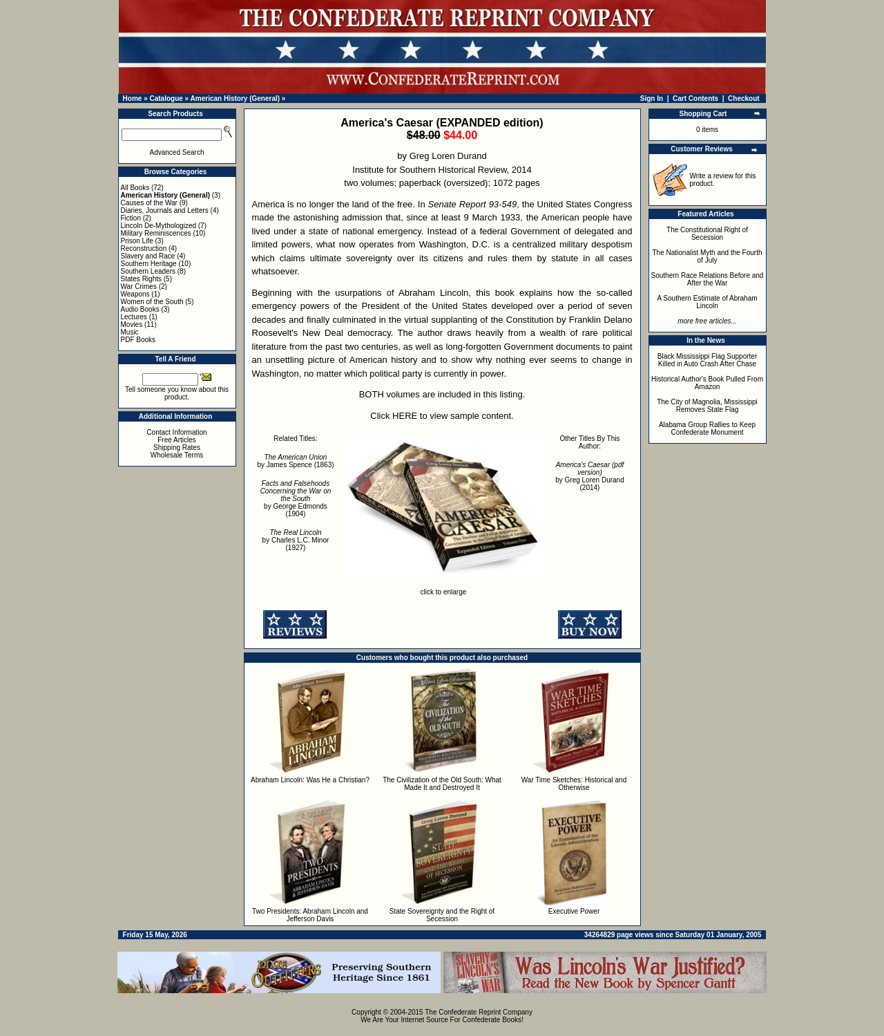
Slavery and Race (148, 256)
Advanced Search (177, 152)
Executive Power (573, 911)
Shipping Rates (176, 447)
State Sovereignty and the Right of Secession (442, 915)
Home (132, 98)
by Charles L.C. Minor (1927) (295, 540)
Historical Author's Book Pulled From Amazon (707, 382)
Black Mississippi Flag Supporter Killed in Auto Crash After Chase (707, 360)
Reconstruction (144, 248)
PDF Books (138, 339)
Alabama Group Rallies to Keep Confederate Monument (707, 428)
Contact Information (176, 432)
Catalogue (165, 98)
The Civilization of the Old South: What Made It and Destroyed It (442, 783)
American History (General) (235, 98)
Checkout (744, 98)
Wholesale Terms (177, 455)
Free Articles (176, 440)
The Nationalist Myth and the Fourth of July (707, 256)
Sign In (651, 98)
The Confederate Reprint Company (478, 1012)
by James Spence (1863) (295, 461)
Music (130, 332)
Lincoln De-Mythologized (159, 225)
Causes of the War (149, 203)
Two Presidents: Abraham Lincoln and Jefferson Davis (310, 915)
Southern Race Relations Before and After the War (707, 279)
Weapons (135, 294)
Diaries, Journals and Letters (165, 210)
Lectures (134, 317)
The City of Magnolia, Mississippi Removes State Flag (707, 405)
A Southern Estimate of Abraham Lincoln (707, 302)
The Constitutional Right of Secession (707, 233)
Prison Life (137, 241)
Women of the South (152, 301)
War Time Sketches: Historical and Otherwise (573, 783)
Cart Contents (695, 98)
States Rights (141, 279)
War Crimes (139, 286)
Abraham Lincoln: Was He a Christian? (310, 780)
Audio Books (140, 309)
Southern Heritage (149, 263)
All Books (135, 187)
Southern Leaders (148, 271)
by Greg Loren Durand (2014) (589, 476)
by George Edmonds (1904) (296, 499)
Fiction (131, 218)
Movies (132, 324)
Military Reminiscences (156, 233)
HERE (404, 416)
